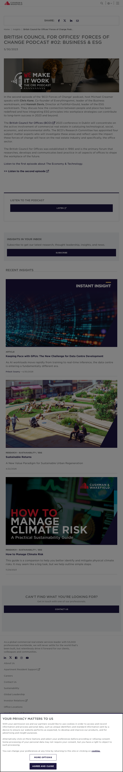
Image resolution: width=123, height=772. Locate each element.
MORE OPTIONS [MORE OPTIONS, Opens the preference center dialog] (43, 757)
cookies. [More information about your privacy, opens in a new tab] (96, 751)
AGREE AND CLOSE (43, 766)
